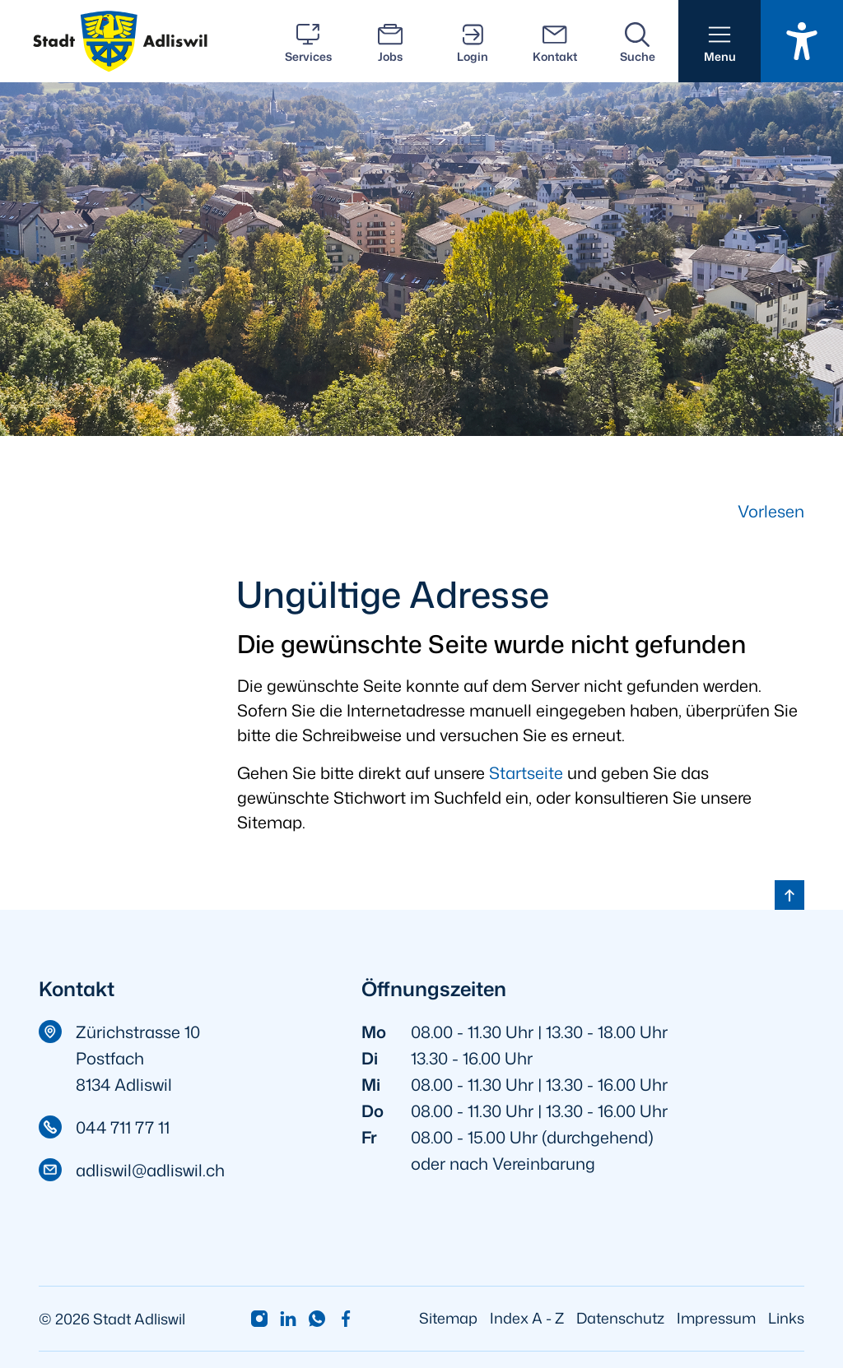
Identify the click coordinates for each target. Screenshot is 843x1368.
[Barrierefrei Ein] (802, 41)
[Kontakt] (555, 41)
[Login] (472, 41)
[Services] (308, 41)
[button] (719, 41)
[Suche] (637, 41)
